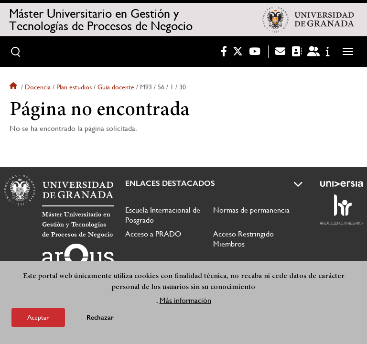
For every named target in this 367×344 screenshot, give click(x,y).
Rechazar (100, 317)
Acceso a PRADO (153, 233)
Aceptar (38, 317)
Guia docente (115, 87)
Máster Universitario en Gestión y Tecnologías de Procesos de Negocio (101, 19)
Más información (185, 300)
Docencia (38, 87)
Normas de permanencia (251, 210)
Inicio (14, 87)
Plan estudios (74, 87)
